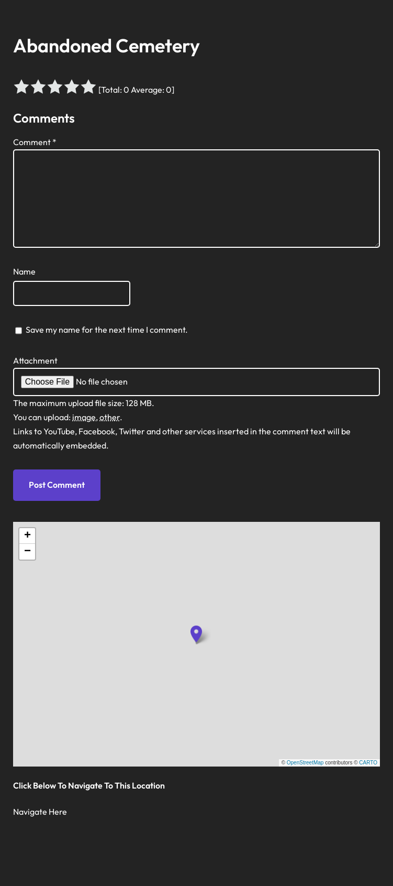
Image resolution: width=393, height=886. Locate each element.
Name (24, 271)
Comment (35, 142)
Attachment (35, 360)
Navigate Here (40, 811)
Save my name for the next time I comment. (107, 329)
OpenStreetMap (305, 762)
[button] (196, 634)
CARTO (368, 762)
